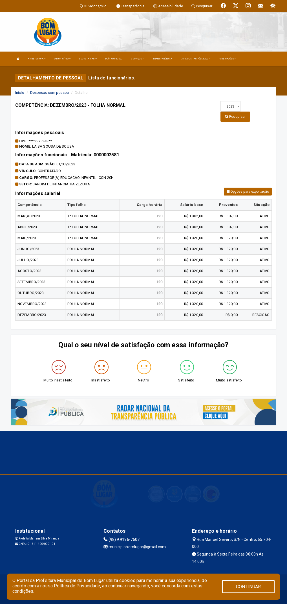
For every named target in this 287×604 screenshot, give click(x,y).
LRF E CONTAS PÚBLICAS (195, 58)
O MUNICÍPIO (62, 58)
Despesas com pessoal (50, 92)
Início (19, 92)
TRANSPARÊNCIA (162, 58)
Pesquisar (235, 116)
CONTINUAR (248, 586)
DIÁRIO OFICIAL (113, 58)
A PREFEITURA (36, 58)
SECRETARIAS (88, 58)
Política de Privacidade (77, 586)
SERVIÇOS (137, 58)
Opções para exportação (248, 192)
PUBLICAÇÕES (227, 58)
